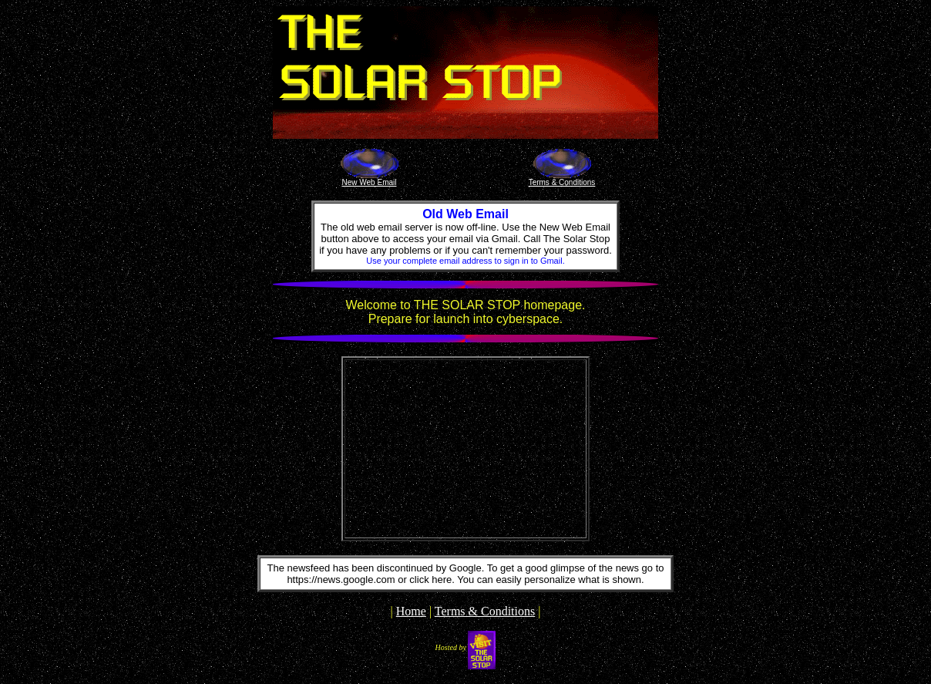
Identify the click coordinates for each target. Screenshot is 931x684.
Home (411, 611)
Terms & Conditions (485, 611)
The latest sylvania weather (465, 529)
